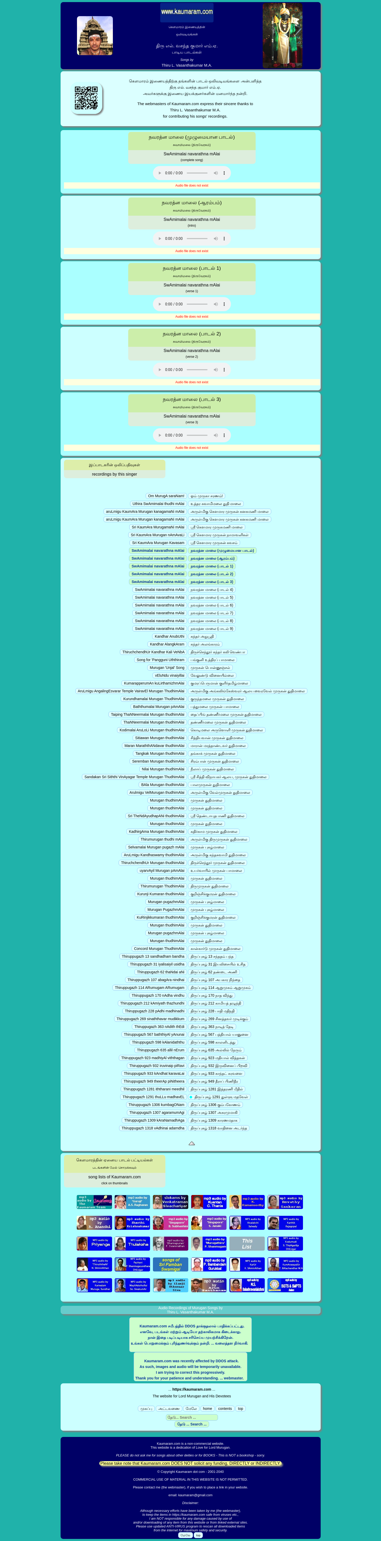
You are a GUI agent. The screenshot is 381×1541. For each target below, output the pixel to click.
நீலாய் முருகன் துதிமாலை (212, 769)
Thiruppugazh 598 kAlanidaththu (158, 1042)
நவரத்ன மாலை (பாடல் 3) (212, 582)
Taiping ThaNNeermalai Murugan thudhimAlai (147, 714)
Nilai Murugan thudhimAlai (163, 769)
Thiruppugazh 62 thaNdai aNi (160, 972)
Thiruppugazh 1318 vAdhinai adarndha (153, 1128)
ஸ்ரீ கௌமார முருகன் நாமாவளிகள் (220, 535)
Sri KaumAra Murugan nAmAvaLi (157, 535)
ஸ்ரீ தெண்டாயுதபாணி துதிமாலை (218, 816)
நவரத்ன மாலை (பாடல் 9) (212, 628)
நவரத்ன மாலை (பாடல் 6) (212, 605)
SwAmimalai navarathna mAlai (158, 550)
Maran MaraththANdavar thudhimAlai (154, 746)
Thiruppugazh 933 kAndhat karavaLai (154, 1073)
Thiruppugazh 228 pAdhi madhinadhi (154, 1011)
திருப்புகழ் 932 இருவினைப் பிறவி (219, 1066)
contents (225, 1408)
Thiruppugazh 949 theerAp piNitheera (154, 1081)
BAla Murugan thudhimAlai (162, 785)
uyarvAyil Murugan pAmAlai (162, 870)
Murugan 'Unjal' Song (167, 668)
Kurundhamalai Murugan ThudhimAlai (153, 699)
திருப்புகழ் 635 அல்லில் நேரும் (216, 1050)
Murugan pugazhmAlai (166, 902)
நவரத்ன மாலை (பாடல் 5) (212, 597)
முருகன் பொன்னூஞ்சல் (210, 668)
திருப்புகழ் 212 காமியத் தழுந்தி (216, 1003)
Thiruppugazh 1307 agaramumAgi (156, 1112)
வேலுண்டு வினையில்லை (212, 675)
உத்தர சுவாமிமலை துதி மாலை (216, 504)
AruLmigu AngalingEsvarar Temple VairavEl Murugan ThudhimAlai (131, 691)
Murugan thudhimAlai (167, 800)
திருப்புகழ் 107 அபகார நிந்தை (215, 980)
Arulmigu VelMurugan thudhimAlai (157, 792)
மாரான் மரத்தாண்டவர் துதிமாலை (218, 746)
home (207, 1408)
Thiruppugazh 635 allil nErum (160, 1050)
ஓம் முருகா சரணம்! (207, 496)
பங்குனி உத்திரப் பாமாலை (213, 660)
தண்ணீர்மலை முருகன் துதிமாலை (218, 722)
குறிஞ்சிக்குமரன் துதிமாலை (213, 894)
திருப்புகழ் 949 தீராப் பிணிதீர (214, 1081)
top (240, 1408)
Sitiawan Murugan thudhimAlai (159, 738)
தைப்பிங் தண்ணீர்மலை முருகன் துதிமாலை (226, 714)
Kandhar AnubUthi (169, 636)
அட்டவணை (169, 1408)
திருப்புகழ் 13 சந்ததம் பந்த (212, 956)
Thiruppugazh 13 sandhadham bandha (153, 956)
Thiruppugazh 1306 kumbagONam (156, 1105)
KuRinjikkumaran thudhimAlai (160, 917)
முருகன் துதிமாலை (206, 800)
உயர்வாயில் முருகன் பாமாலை (216, 870)
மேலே (191, 1408)
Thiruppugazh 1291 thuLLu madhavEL (153, 1097)
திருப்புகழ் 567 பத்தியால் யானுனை (219, 1034)
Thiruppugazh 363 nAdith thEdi (159, 1027)
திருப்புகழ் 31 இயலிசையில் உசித (218, 964)
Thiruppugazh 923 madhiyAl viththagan (152, 1058)
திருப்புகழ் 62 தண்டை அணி (214, 972)
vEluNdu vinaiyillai (169, 675)
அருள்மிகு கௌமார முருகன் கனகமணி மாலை (230, 511)
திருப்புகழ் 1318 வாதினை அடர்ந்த (219, 1128)
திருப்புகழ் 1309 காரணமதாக (214, 1120)
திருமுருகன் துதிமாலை (210, 886)
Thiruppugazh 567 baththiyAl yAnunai (154, 1034)
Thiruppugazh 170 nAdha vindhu (158, 995)
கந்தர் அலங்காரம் (205, 644)
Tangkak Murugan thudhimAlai (159, 753)
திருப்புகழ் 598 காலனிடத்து (213, 1042)
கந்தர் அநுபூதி (202, 636)
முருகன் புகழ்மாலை (207, 847)
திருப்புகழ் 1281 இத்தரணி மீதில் (217, 1089)
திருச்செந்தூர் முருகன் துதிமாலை (218, 863)
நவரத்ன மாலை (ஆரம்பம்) (213, 558)
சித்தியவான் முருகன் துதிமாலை (217, 738)
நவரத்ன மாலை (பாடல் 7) (212, 613)
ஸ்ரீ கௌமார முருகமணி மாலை (217, 527)
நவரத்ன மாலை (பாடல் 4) (212, 589)
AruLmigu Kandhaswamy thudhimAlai (154, 855)
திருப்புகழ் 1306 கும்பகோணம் (215, 1105)
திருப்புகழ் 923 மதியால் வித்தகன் (218, 1058)
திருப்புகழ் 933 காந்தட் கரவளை (216, 1073)
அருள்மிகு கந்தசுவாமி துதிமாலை (218, 855)
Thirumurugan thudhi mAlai (162, 839)
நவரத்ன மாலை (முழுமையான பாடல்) (222, 550)
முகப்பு (146, 1408)
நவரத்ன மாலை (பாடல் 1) (212, 566)
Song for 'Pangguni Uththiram (160, 660)
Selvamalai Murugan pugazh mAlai (156, 847)
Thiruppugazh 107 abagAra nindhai (156, 980)
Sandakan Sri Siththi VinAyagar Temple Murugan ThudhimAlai (134, 777)
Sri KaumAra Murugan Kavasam (158, 543)
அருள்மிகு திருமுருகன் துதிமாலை (219, 839)
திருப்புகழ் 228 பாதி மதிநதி (213, 1011)
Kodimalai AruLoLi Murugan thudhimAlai (152, 730)
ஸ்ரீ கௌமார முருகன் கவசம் (214, 543)
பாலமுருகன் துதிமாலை (210, 785)
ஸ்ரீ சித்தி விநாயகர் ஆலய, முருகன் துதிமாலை (229, 777)
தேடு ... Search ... (192, 1424)
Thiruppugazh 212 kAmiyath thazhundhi (152, 1003)
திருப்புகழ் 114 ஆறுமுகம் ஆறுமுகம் (221, 988)
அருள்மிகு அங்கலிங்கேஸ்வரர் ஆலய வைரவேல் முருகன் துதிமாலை (248, 691)
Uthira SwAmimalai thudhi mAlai (158, 504)
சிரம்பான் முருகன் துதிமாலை (215, 761)
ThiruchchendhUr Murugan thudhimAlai (152, 863)
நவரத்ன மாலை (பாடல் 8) (212, 621)
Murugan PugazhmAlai (165, 909)
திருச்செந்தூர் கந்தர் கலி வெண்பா (218, 652)
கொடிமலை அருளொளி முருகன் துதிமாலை (227, 730)
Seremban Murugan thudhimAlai (158, 761)
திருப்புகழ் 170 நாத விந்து (212, 995)
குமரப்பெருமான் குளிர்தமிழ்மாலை (219, 683)
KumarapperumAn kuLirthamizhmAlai (154, 683)
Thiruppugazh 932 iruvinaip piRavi (156, 1066)
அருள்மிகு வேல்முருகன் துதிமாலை (220, 792)
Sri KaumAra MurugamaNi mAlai (158, 527)
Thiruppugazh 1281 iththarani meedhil (153, 1089)
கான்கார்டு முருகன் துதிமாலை (216, 949)
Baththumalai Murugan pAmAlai (158, 707)
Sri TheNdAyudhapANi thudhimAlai (156, 816)
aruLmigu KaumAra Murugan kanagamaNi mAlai (145, 511)
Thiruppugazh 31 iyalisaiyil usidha (157, 964)
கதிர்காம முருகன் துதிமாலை (214, 831)
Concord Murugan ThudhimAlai (159, 949)
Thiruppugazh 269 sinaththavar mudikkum (150, 1019)
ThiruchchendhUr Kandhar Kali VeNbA (153, 652)
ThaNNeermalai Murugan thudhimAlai (153, 722)
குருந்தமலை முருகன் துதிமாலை (217, 699)
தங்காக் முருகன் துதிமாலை (213, 753)
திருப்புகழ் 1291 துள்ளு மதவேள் (219, 1097)
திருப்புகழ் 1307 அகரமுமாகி (214, 1112)
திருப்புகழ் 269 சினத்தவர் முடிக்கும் (219, 1019)
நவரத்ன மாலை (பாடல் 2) (212, 574)
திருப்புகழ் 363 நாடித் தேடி (212, 1027)
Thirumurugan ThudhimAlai (162, 886)
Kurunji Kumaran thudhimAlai (160, 894)
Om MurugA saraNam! (166, 496)
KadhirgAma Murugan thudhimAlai (156, 831)
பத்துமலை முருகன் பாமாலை (215, 707)
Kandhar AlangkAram (167, 644)
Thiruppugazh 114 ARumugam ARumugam (149, 988)
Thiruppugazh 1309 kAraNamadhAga (154, 1120)
